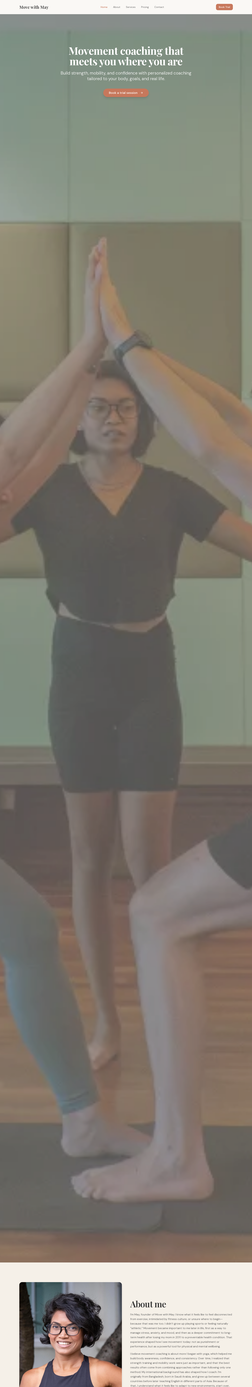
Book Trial (224, 7)
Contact (159, 7)
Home (104, 7)
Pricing (145, 7)
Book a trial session (126, 93)
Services (131, 7)
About (116, 7)
